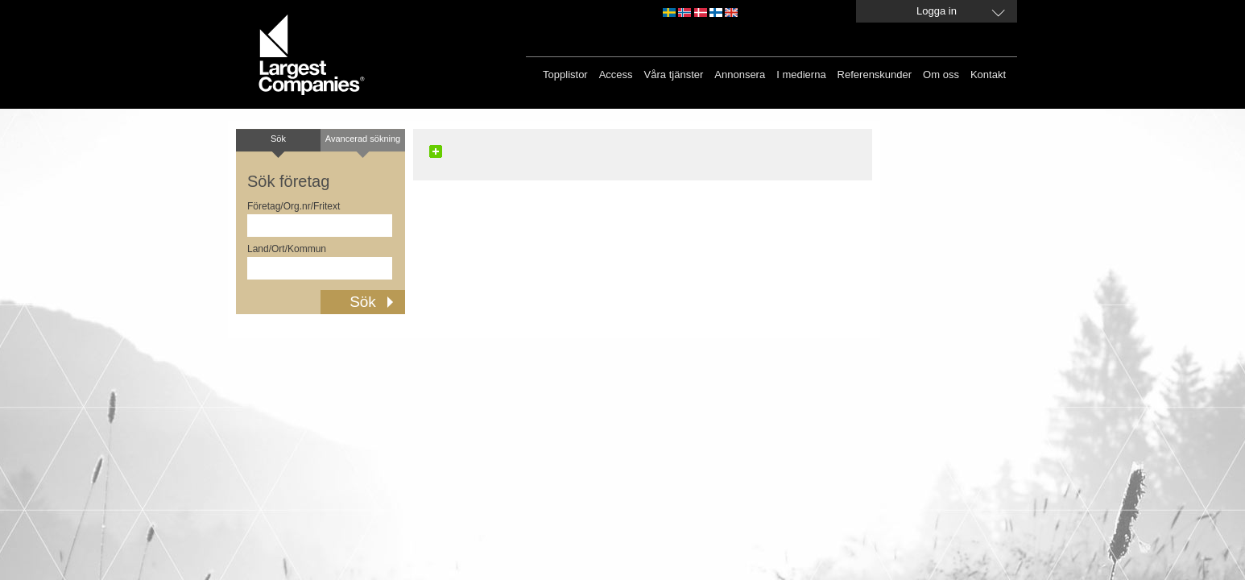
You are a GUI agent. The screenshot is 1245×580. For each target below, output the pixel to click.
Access (616, 74)
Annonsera (739, 74)
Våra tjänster (674, 74)
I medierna (800, 74)
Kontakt (988, 74)
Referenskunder (875, 74)
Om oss (941, 74)
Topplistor (565, 74)
